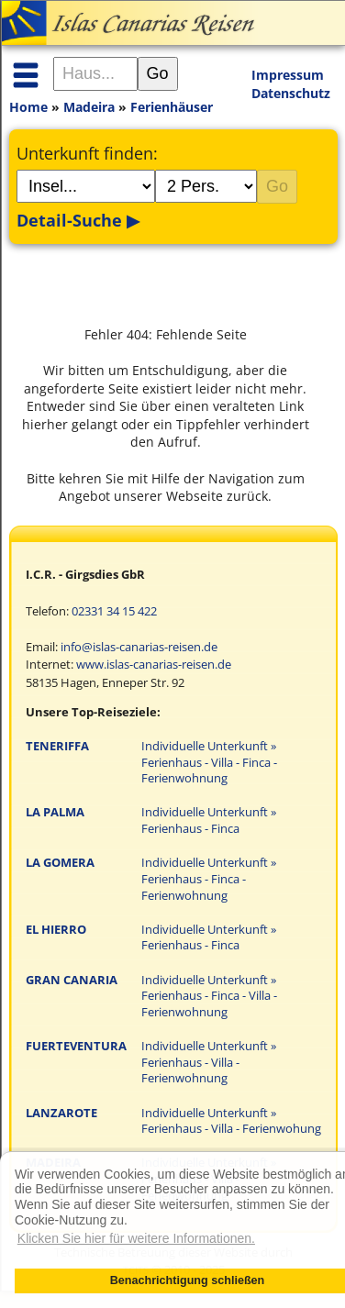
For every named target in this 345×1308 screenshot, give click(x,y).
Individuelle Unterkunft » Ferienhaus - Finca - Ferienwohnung (208, 879)
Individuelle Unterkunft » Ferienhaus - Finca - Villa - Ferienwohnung (209, 996)
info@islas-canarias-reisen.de (139, 647)
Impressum (287, 74)
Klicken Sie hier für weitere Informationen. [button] (136, 1238)
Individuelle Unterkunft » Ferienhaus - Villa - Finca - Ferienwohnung (209, 762)
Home (28, 107)
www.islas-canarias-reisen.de (153, 664)
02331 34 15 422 (114, 611)
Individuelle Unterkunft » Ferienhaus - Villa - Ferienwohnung (208, 1062)
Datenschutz (290, 93)
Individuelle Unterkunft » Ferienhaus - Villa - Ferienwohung (231, 1121)
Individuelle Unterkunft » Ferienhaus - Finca (208, 820)
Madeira (89, 107)
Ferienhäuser (171, 107)
